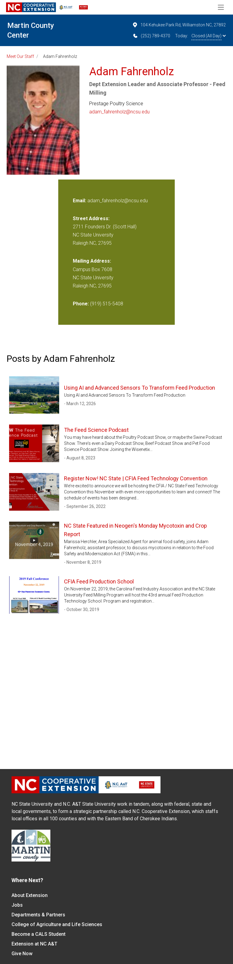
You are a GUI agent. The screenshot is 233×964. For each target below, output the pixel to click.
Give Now (22, 953)
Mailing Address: (92, 261)
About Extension (30, 895)
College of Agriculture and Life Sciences (57, 924)
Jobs (17, 905)
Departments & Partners (38, 915)
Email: (80, 200)
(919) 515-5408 (106, 304)
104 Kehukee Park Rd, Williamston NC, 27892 (179, 25)
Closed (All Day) (208, 35)
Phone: (81, 304)
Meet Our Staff (20, 56)
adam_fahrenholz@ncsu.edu (119, 112)
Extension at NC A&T (34, 944)
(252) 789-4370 (151, 36)
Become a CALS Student (39, 934)
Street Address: (91, 218)
